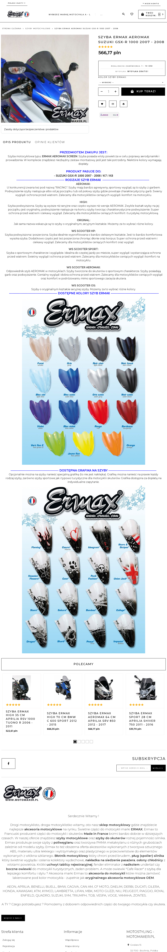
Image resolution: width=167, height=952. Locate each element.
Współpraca (72, 939)
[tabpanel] (83, 401)
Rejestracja (8, 946)
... (101, 14)
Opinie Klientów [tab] (50, 142)
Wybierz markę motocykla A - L (70, 14)
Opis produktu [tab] (17, 142)
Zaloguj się (8, 939)
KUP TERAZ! (143, 91)
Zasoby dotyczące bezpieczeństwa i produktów (31, 129)
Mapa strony (72, 946)
